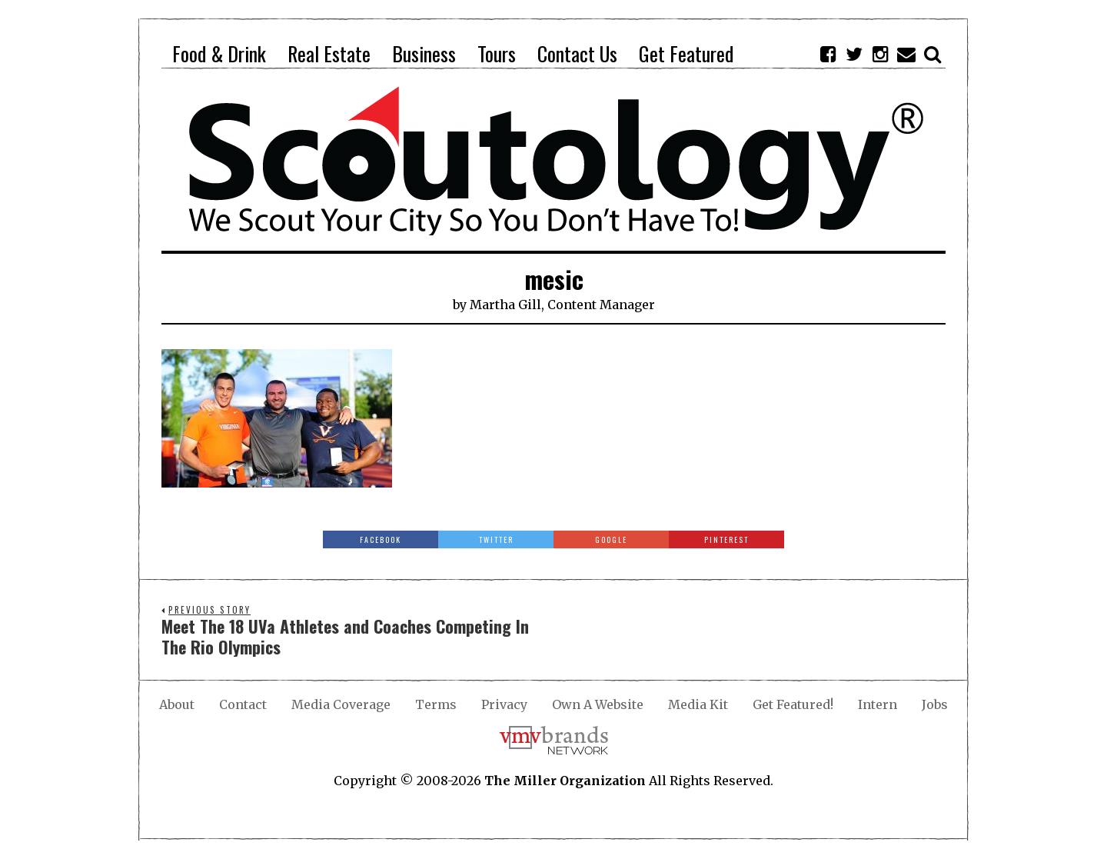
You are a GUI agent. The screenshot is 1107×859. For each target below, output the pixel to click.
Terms (436, 704)
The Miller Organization (565, 780)
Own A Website (597, 704)
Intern (877, 704)
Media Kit (698, 704)
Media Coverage (341, 704)
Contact (243, 704)
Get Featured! (793, 704)
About (176, 704)
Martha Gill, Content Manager (562, 304)
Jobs (935, 704)
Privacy (504, 704)
